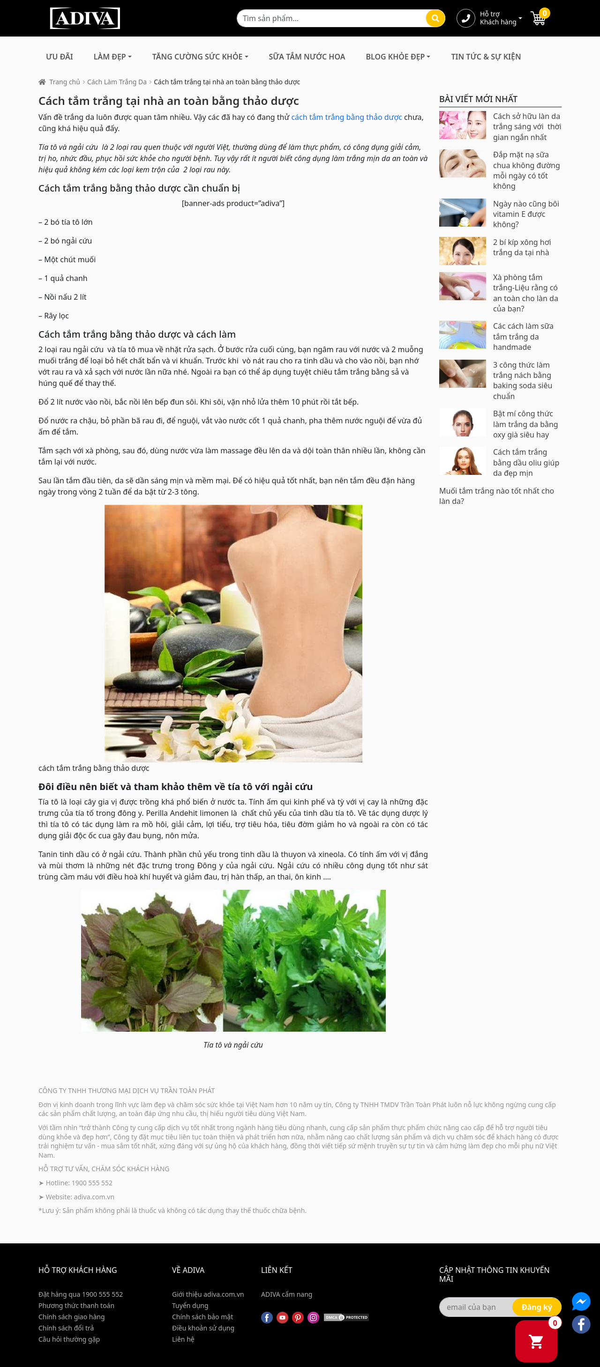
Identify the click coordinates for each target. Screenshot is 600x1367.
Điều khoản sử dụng (203, 1327)
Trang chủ (65, 81)
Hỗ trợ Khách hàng (498, 18)
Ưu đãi (59, 57)
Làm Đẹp (110, 57)
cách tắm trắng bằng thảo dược (346, 117)
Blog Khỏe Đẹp (395, 57)
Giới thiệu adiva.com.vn (208, 1294)
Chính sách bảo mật (202, 1316)
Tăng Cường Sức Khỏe (197, 57)
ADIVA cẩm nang (286, 1294)
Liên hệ (183, 1339)
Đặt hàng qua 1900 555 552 (80, 1294)
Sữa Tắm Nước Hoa (307, 57)
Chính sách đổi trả (66, 1327)
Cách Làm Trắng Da (117, 81)
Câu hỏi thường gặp (69, 1339)
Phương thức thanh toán (76, 1305)
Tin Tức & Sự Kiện (486, 57)
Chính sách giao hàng (71, 1316)
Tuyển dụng (190, 1305)
